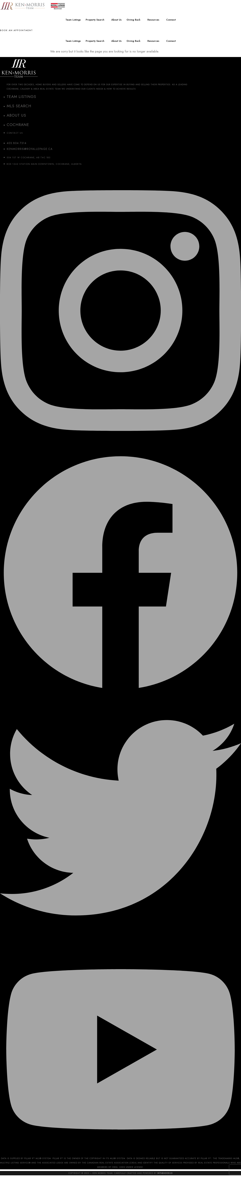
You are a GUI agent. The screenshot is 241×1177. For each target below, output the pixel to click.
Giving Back (133, 20)
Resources (153, 20)
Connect (171, 20)
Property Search (95, 20)
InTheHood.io (165, 1173)
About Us (116, 20)
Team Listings (73, 20)
